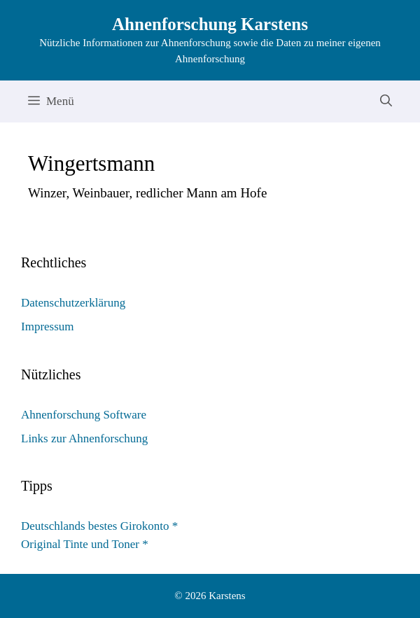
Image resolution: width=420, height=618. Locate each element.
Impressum (47, 326)
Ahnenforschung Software (83, 414)
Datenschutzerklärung (73, 302)
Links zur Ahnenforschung (84, 438)
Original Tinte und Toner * (84, 544)
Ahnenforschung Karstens (210, 24)
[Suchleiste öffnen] (386, 101)
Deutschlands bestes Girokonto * (99, 526)
